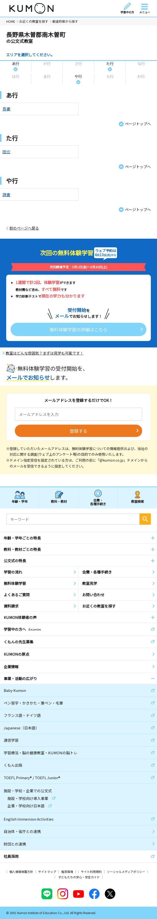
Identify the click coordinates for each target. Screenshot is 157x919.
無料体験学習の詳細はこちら (78, 329)
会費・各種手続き (98, 502)
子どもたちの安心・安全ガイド (79, 877)
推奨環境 (67, 871)
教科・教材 (59, 501)
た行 (110, 63)
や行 (78, 76)
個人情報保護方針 (21, 871)
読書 (6, 195)
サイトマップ (47, 871)
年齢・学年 (20, 501)
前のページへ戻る (24, 228)
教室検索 (137, 501)
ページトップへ (138, 123)
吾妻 (6, 109)
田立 (6, 152)
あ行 (15, 63)
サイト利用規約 (91, 871)
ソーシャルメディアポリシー (126, 871)
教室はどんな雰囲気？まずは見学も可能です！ (44, 353)
